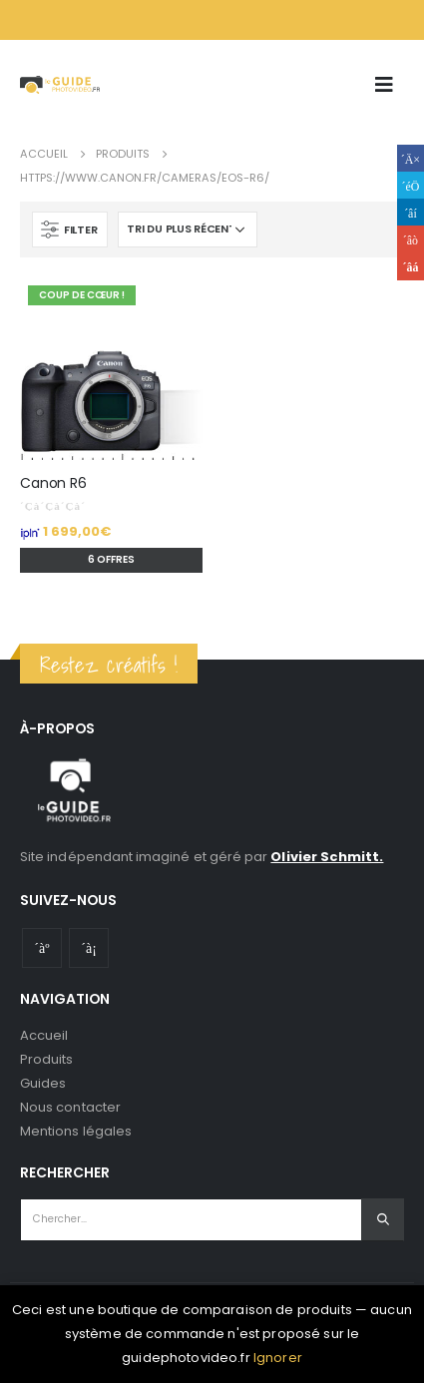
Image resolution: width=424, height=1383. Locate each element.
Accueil (44, 1035)
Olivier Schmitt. (326, 856)
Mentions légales (76, 1131)
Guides (43, 1083)
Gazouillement (410, 185)
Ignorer (277, 1357)
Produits (47, 1059)
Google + (410, 239)
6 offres (111, 559)
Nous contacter (70, 1107)
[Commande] (187, 229)
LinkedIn (410, 212)
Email (410, 266)
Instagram (89, 948)
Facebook (410, 158)
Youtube (42, 948)
